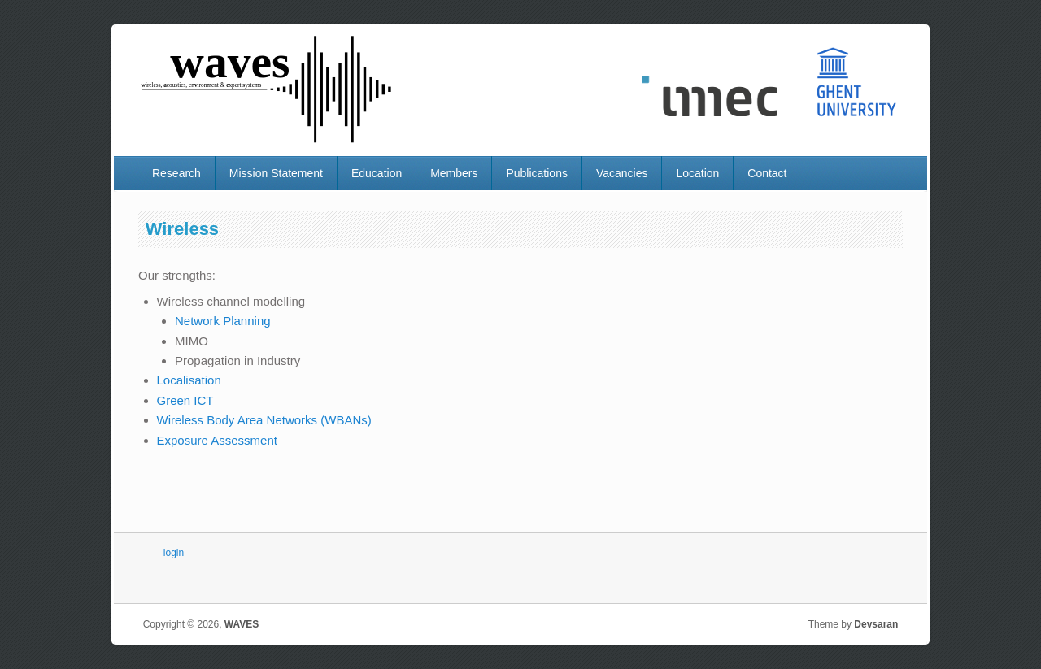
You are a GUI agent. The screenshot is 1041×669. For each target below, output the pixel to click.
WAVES (241, 624)
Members (453, 173)
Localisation (189, 380)
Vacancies (622, 173)
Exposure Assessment (217, 440)
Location (697, 173)
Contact (766, 173)
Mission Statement (276, 173)
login (173, 552)
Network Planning (223, 321)
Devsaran (876, 624)
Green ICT (185, 400)
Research (176, 173)
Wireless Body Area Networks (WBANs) (264, 420)
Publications (537, 173)
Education (376, 173)
